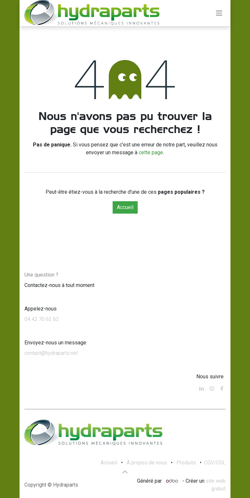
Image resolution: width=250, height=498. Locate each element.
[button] (125, 472)
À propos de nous (147, 463)
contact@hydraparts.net (51, 353)
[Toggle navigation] (219, 13)
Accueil (125, 207)
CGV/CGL (215, 463)
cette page (151, 152)
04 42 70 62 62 (41, 319)
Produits (186, 463)
